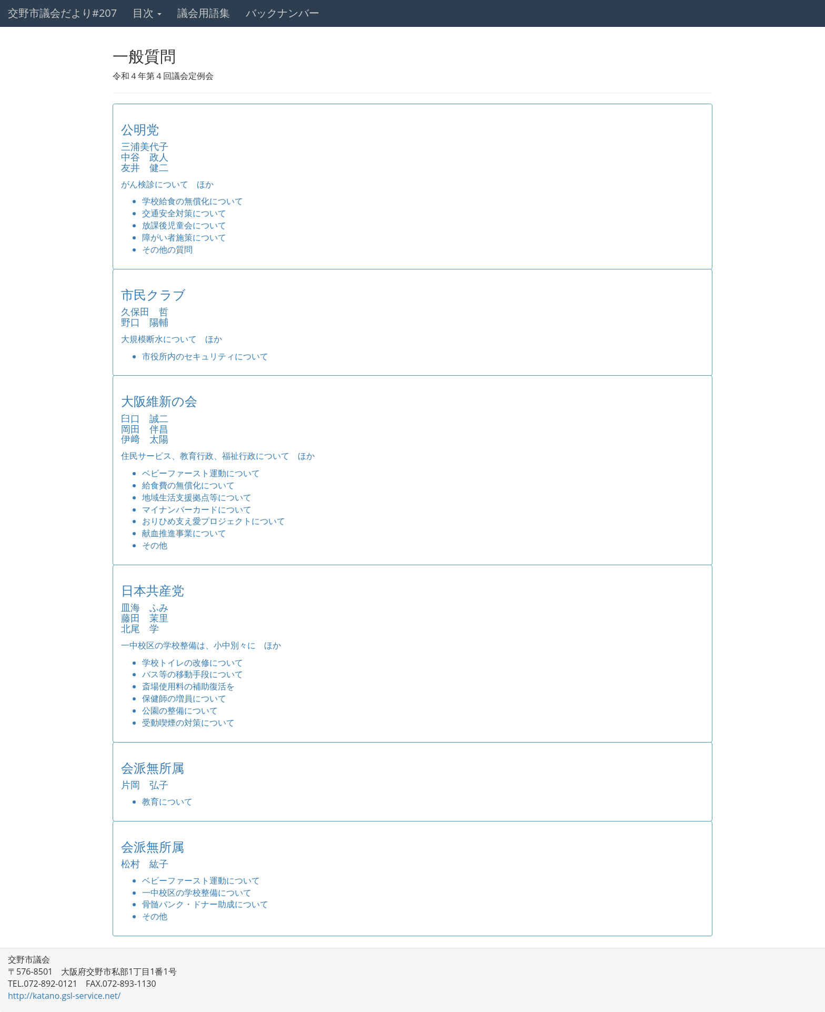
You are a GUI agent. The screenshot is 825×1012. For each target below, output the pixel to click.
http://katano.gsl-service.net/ (64, 995)
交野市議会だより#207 (62, 13)
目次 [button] (147, 13)
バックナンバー (282, 13)
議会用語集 (203, 13)
